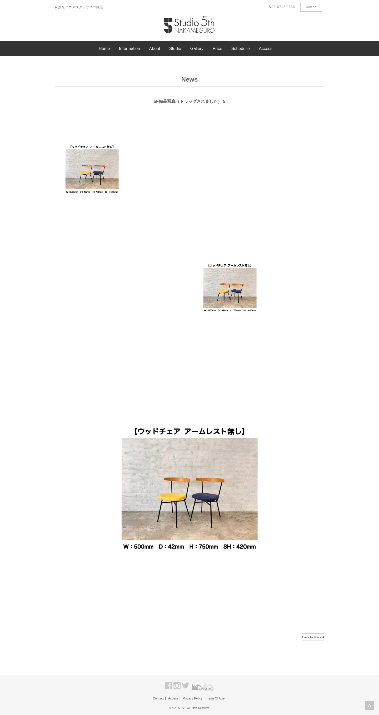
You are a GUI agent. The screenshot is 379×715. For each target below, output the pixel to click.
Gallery (197, 48)
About (154, 48)
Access (265, 48)
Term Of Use (216, 698)
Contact (311, 7)
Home (104, 48)
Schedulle (240, 48)
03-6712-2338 (282, 7)
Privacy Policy (193, 698)
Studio (175, 48)
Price (217, 48)
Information (129, 48)
